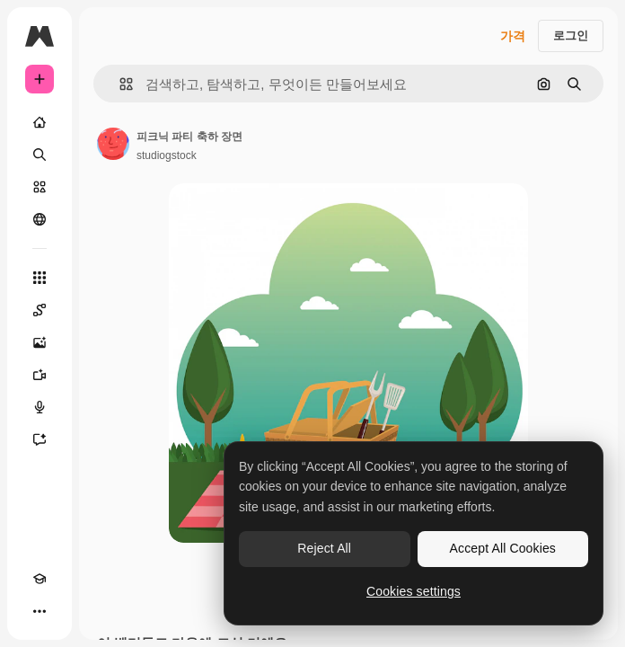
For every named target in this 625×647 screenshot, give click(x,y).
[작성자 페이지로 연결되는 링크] (113, 144)
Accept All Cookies (503, 548)
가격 (512, 36)
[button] (119, 84)
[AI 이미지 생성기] (39, 342)
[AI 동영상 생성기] (39, 374)
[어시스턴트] (39, 439)
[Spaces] (39, 310)
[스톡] (39, 187)
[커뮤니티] (39, 219)
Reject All (324, 548)
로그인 (570, 35)
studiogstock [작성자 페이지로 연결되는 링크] (166, 155)
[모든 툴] (39, 277)
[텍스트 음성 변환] (39, 407)
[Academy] (39, 578)
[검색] (39, 154)
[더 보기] (39, 611)
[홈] (39, 122)
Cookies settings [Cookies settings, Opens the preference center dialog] (413, 591)
